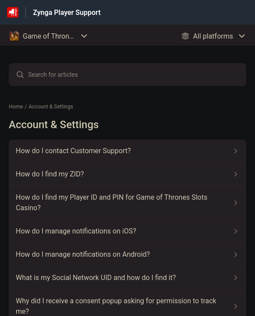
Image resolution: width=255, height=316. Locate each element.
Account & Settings (50, 107)
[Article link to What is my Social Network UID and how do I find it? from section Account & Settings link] (127, 278)
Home (16, 107)
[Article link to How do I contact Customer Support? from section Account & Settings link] (127, 151)
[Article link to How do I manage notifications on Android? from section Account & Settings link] (127, 254)
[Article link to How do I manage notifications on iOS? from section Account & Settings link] (127, 231)
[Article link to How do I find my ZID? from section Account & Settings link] (127, 174)
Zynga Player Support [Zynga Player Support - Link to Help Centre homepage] (66, 12)
